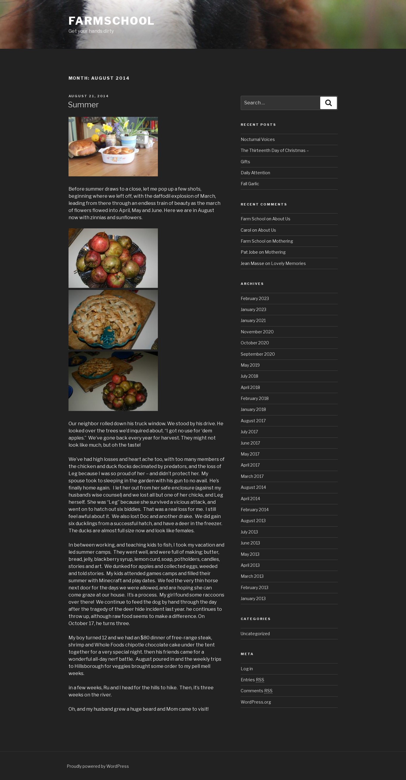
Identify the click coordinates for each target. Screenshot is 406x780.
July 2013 (249, 531)
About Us (281, 218)
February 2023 (255, 298)
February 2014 (255, 509)
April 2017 (250, 464)
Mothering (282, 241)
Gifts (245, 161)
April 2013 (250, 565)
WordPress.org (256, 701)
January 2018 (253, 409)
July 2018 (249, 376)
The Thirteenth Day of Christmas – (275, 150)
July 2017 (249, 431)
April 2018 (250, 387)
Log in (247, 668)
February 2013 (254, 587)
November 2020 (257, 331)
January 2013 (253, 598)
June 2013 (250, 542)
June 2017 (250, 442)
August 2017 (253, 420)
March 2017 (252, 476)
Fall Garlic (250, 183)
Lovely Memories (288, 263)
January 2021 (253, 320)
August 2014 (253, 487)
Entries (252, 679)
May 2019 (250, 365)
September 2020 (258, 354)
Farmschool (112, 20)
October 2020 (255, 342)
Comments (257, 690)
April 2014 (250, 498)
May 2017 (250, 453)
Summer (83, 104)
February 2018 (255, 398)
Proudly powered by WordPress (98, 766)
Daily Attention (255, 172)
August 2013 (253, 520)
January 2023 (253, 309)
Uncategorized (255, 633)
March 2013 (252, 576)
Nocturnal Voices (258, 139)
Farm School (253, 218)
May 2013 (250, 554)
